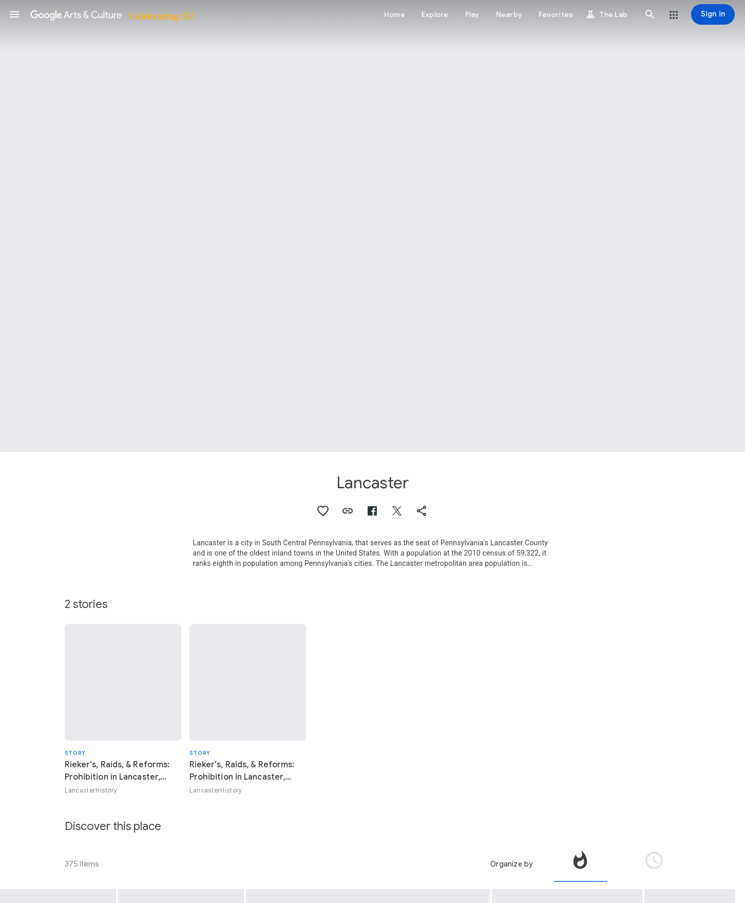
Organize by (511, 864)
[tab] (580, 864)
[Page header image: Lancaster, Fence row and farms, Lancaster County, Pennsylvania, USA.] (372, 226)
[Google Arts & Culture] (112, 14)
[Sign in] (713, 14)
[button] (14, 14)
